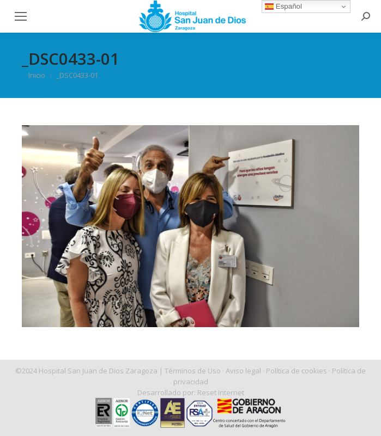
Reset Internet (220, 392)
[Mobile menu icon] (21, 16)
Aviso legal (243, 371)
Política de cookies (296, 371)
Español (283, 6)
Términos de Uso (193, 371)
